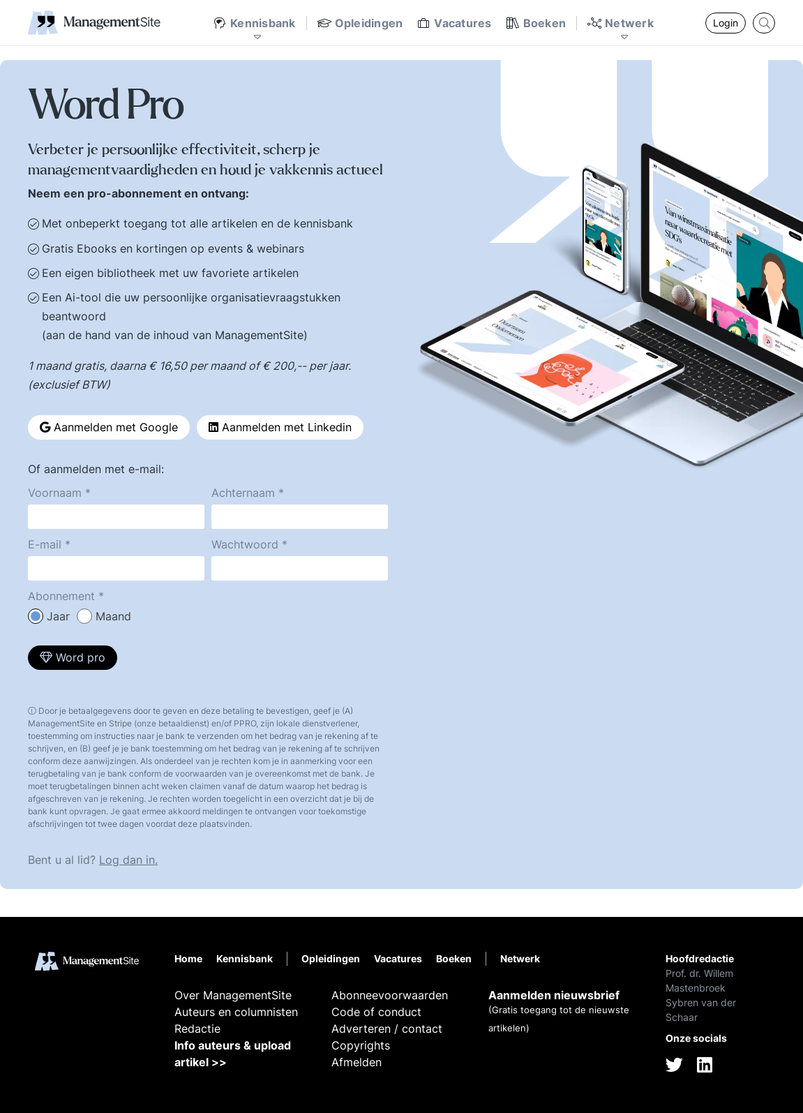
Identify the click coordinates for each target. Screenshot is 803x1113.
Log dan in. (128, 860)
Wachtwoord (244, 544)
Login (725, 23)
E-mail (44, 544)
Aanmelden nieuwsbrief (554, 995)
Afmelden (356, 1062)
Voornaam (55, 493)
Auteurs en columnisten (236, 1012)
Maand (113, 616)
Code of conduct (376, 1012)
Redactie (197, 1029)
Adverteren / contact (386, 1029)
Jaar (58, 616)
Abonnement (61, 596)
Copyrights (360, 1045)
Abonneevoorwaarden (389, 995)
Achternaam (243, 493)
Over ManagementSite (233, 995)
